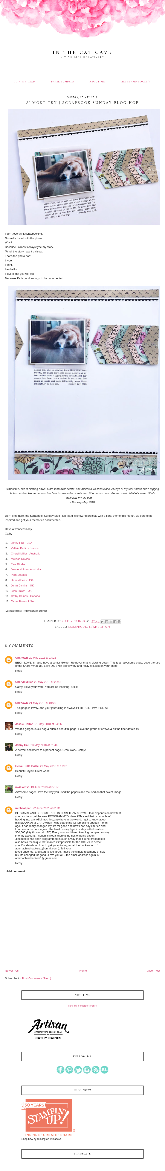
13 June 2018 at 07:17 (44, 787)
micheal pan (23, 808)
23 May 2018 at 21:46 (44, 745)
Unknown (21, 657)
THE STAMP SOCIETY (136, 82)
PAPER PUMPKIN (62, 82)
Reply (18, 670)
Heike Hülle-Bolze (27, 766)
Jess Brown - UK (21, 590)
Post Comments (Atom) (36, 978)
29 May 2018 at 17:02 (53, 766)
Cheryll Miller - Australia (25, 553)
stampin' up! (99, 626)
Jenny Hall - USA (21, 542)
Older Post (153, 970)
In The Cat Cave (82, 52)
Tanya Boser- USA (22, 601)
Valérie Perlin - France (24, 548)
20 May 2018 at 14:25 (42, 657)
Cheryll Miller (24, 681)
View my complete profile (82, 1006)
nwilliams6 (22, 787)
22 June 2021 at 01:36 (46, 808)
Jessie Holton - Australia (26, 569)
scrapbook (77, 626)
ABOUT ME (97, 82)
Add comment (15, 871)
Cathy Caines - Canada (25, 596)
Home (83, 970)
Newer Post (12, 970)
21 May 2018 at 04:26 (48, 724)
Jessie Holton (24, 724)
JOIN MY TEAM (25, 82)
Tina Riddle (18, 564)
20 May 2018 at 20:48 (47, 681)
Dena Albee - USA (22, 580)
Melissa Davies (20, 558)
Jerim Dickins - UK (22, 585)
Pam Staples (19, 574)
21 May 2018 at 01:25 (42, 703)
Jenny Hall (22, 745)
